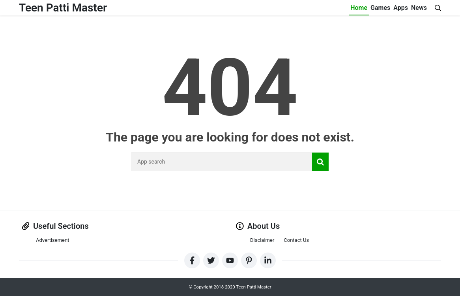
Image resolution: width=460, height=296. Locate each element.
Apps (400, 7)
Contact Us (296, 240)
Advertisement (52, 240)
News (419, 7)
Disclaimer (262, 240)
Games (380, 7)
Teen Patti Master (63, 7)
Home (358, 7)
